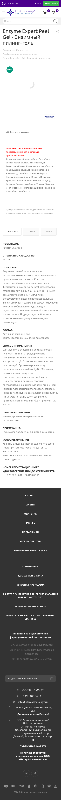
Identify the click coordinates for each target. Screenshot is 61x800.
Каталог (30, 495)
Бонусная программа (30, 585)
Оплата (49, 231)
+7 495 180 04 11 (13, 3)
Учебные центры (30, 541)
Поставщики (30, 532)
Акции (30, 505)
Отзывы (31, 231)
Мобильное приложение (30, 550)
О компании (30, 566)
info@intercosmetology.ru (33, 702)
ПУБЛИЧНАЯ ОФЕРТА (33, 746)
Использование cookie (30, 606)
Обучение (30, 514)
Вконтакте (26, 773)
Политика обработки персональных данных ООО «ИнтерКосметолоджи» (33, 756)
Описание (12, 231)
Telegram (34, 773)
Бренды (31, 523)
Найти (55, 21)
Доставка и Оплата (30, 576)
